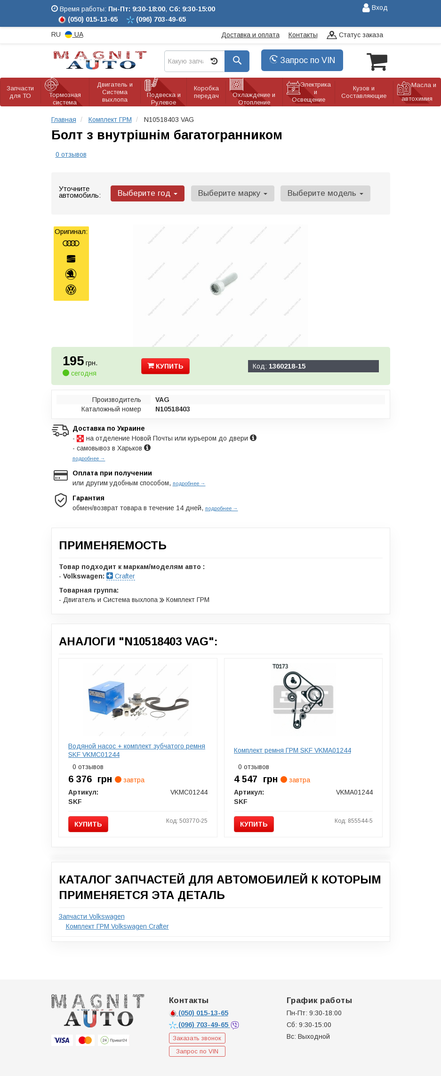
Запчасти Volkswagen (92, 915)
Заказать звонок (197, 1037)
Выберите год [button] (146, 192)
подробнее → (88, 457)
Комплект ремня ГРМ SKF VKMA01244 (292, 749)
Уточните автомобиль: (80, 191)
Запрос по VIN (302, 60)
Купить (165, 365)
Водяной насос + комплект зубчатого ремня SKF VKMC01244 (136, 749)
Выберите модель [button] (319, 192)
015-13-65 (198, 1012)
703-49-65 (199, 1024)
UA (74, 35)
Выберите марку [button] (229, 192)
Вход (375, 8)
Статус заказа (355, 35)
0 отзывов (71, 153)
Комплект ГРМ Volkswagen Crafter (117, 925)
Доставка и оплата (250, 35)
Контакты (303, 35)
